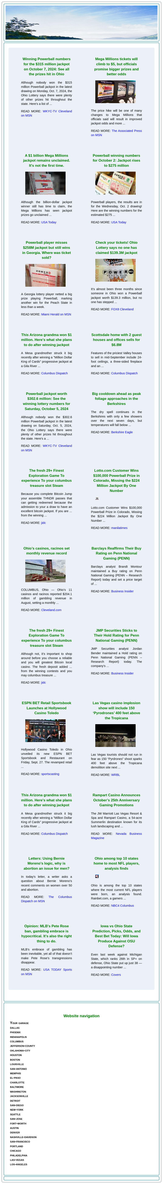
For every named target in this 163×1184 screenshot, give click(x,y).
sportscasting (50, 774)
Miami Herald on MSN (56, 314)
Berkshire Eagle (122, 432)
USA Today (48, 222)
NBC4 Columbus (122, 905)
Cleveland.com (51, 610)
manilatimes (119, 528)
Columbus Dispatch (54, 373)
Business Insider (122, 591)
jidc (43, 522)
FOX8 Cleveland (122, 309)
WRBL (115, 775)
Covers (116, 974)
